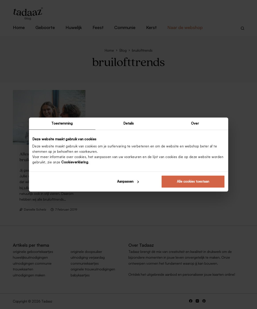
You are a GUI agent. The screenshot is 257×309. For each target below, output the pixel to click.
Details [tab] (128, 123)
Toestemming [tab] (62, 123)
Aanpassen (128, 181)
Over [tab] (195, 123)
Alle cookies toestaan (193, 181)
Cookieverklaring (74, 162)
